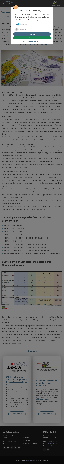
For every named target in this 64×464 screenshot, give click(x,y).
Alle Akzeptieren (32, 34)
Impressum (27, 42)
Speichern (32, 38)
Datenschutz (36, 42)
